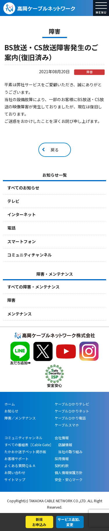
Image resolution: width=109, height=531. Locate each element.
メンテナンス (19, 314)
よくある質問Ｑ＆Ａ (20, 465)
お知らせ (11, 410)
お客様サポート (16, 458)
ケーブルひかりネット (72, 410)
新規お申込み (39, 522)
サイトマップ (14, 479)
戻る (55, 150)
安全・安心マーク (69, 479)
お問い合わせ (14, 472)
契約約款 (62, 465)
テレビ (13, 201)
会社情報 (62, 437)
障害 (11, 300)
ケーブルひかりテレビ (72, 403)
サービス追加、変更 (70, 522)
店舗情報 (63, 444)
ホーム (9, 403)
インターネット (21, 214)
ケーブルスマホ (67, 424)
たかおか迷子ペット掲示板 (25, 451)
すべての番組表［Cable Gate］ (28, 444)
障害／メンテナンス (20, 417)
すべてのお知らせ (23, 188)
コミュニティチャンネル (29, 255)
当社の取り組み (69, 451)
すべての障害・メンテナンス (33, 287)
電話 (11, 228)
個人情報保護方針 (69, 472)
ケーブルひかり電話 (70, 417)
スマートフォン (21, 241)
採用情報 (62, 458)
